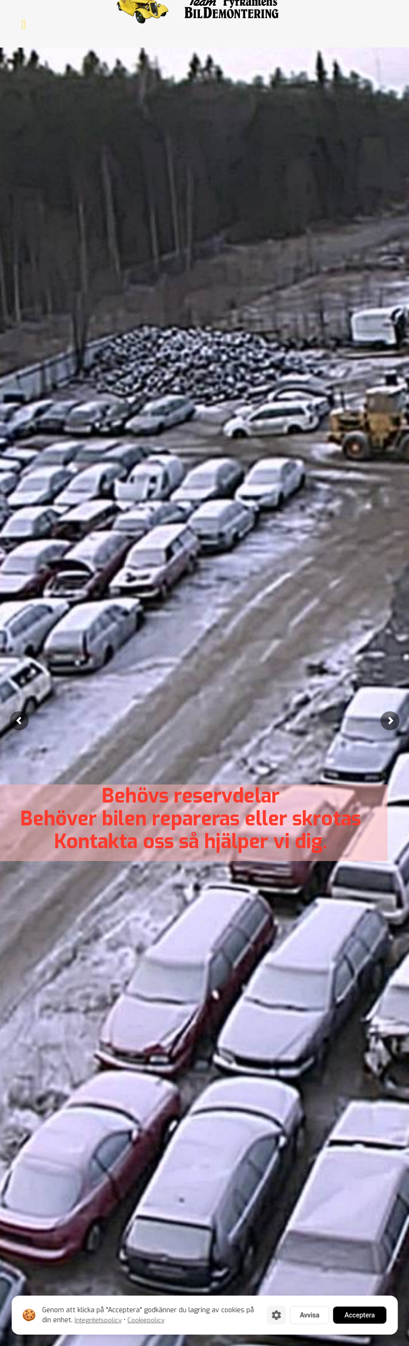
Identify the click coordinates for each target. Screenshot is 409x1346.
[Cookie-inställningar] (276, 1315)
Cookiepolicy (145, 1320)
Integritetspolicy (97, 1320)
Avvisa (309, 1315)
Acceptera (359, 1315)
